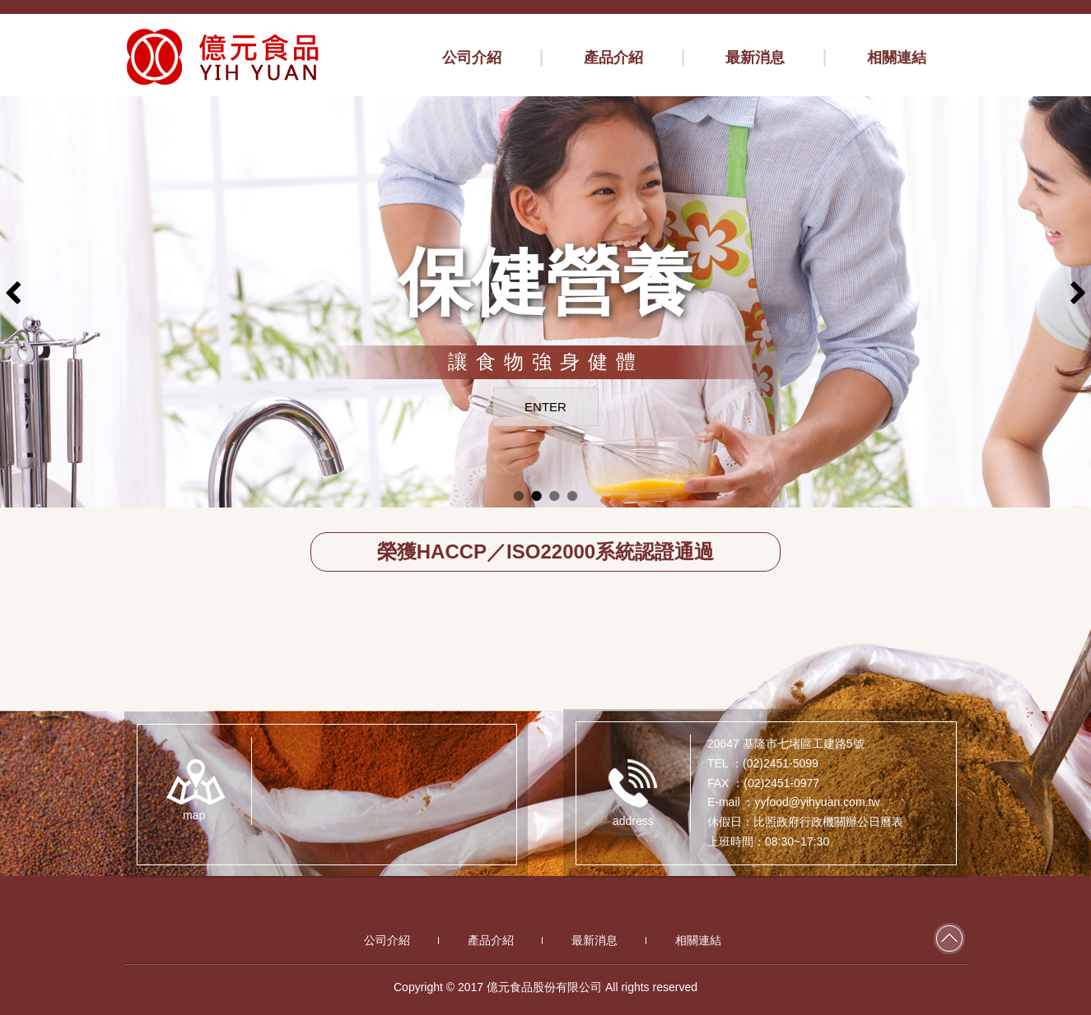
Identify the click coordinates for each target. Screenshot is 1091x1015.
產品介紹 (491, 940)
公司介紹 (387, 940)
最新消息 (594, 940)
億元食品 (223, 57)
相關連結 (698, 940)
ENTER (545, 407)
